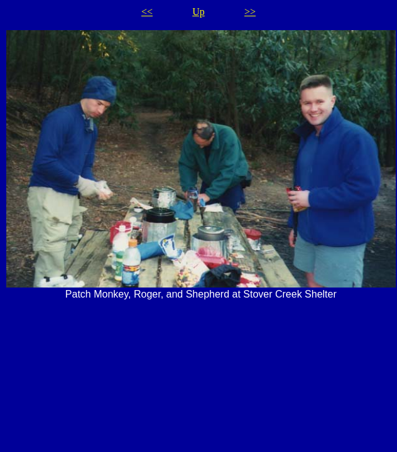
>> (250, 11)
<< (147, 11)
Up (198, 11)
